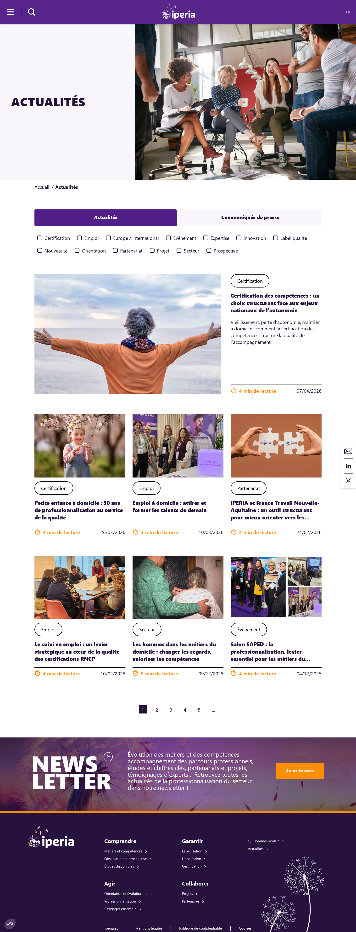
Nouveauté (55, 250)
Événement (184, 238)
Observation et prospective (125, 858)
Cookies (245, 928)
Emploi (91, 238)
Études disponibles (119, 866)
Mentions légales (148, 928)
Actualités (105, 217)
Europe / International (136, 238)
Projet (163, 250)
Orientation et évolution (123, 893)
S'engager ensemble (120, 908)
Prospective (226, 250)
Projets (187, 893)
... (213, 709)
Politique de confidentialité (200, 928)
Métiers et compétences (123, 851)
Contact (348, 451)
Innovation (255, 238)
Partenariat (131, 250)
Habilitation (191, 858)
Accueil (41, 187)
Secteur (191, 250)
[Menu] (10, 12)
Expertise (220, 238)
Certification (57, 238)
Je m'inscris (300, 770)
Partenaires (190, 901)
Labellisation (192, 851)
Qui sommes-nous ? (263, 841)
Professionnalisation (120, 901)
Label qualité (293, 238)
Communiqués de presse (250, 217)
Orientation (94, 250)
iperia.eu (111, 928)
